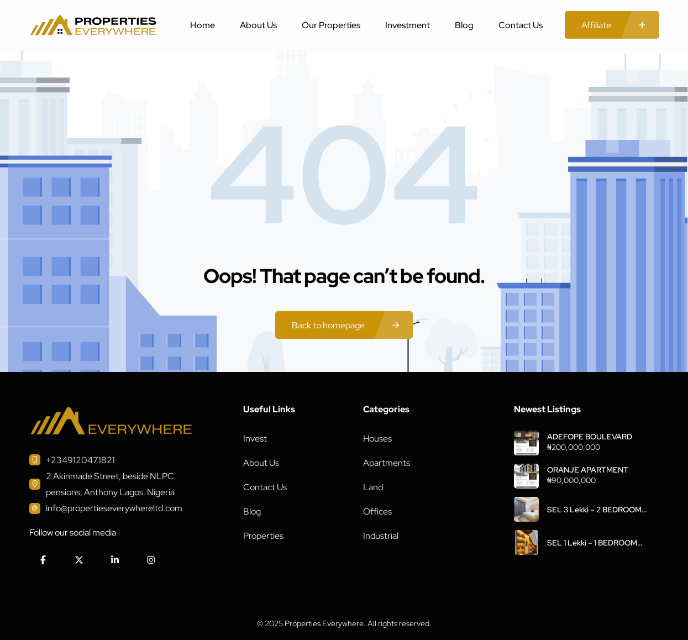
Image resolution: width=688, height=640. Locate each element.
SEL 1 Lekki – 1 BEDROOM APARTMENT (592, 543)
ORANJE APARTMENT (587, 470)
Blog (464, 25)
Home (202, 25)
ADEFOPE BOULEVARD (589, 436)
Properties (263, 536)
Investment (407, 25)
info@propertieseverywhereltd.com (114, 508)
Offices (377, 511)
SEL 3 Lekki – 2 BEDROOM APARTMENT (594, 509)
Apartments (386, 463)
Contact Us (520, 25)
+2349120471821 (80, 460)
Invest (255, 438)
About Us (258, 25)
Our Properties (331, 25)
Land (373, 487)
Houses (377, 438)
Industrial (380, 536)
